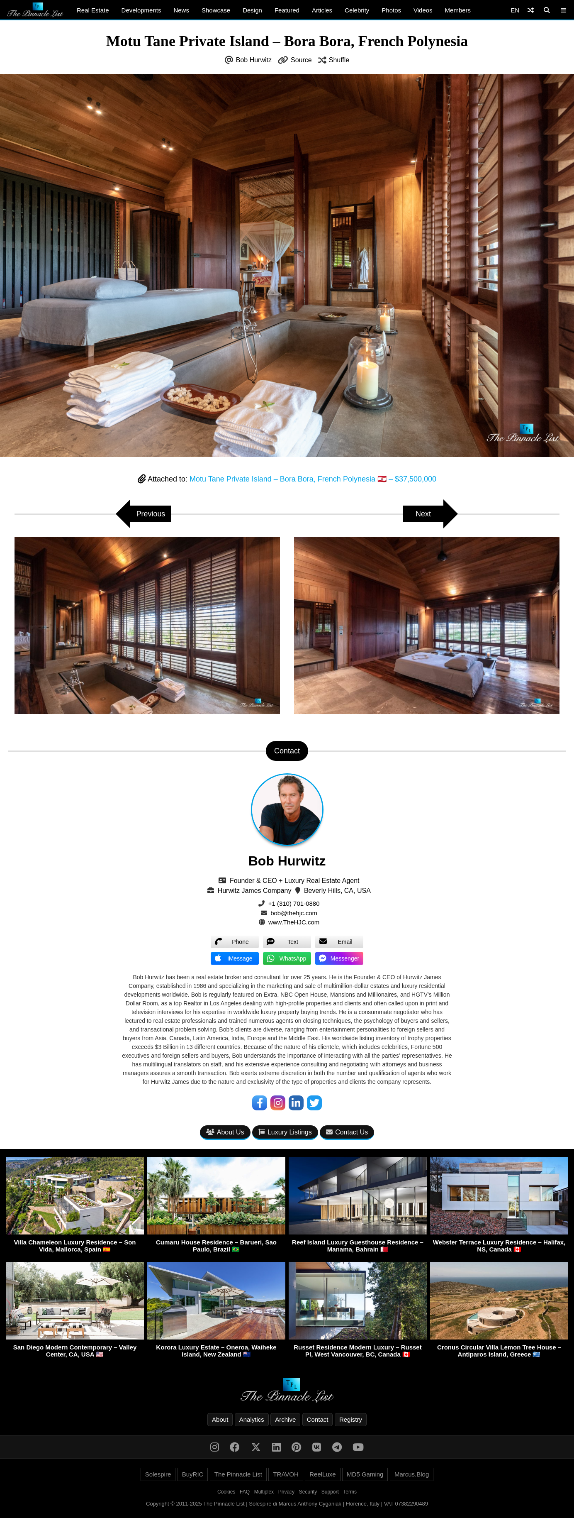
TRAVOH (285, 1474)
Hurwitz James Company (255, 890)
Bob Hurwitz (254, 60)
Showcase (216, 10)
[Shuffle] (530, 10)
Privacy (286, 1492)
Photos (391, 10)
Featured (287, 10)
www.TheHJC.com (293, 922)
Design (252, 10)
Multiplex (264, 1492)
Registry (350, 1419)
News (181, 10)
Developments (141, 10)
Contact (317, 1419)
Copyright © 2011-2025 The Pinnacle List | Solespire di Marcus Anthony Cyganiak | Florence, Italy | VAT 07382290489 (287, 1504)
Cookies (226, 1492)
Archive (285, 1419)
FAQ (245, 1492)
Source (301, 60)
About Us (225, 1132)
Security (308, 1492)
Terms (350, 1492)
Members (458, 10)
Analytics (251, 1419)
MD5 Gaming (365, 1474)
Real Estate (93, 10)
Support (330, 1492)
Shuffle (339, 60)
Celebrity (357, 10)
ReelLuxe (322, 1474)
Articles (322, 10)
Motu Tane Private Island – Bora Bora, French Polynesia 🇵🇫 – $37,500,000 (313, 479)
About (220, 1419)
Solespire (158, 1474)
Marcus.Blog (411, 1474)
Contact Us (347, 1132)
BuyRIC (193, 1474)
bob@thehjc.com (293, 913)
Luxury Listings (285, 1132)
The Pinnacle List (238, 1474)
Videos (423, 10)
